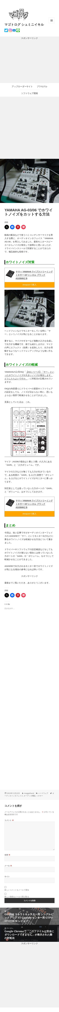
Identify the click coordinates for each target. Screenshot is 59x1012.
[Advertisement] (29, 61)
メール (8, 865)
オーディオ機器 (30, 796)
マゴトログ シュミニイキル (24, 24)
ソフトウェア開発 (29, 93)
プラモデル (42, 86)
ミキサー (39, 796)
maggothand (29, 793)
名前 (7, 855)
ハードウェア (43, 793)
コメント (9, 820)
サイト (7, 876)
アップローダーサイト (22, 86)
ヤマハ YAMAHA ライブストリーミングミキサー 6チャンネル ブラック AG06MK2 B (34, 274)
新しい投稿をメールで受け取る (16, 896)
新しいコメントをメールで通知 (16, 890)
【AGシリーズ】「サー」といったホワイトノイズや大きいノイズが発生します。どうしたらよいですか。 (29, 375)
